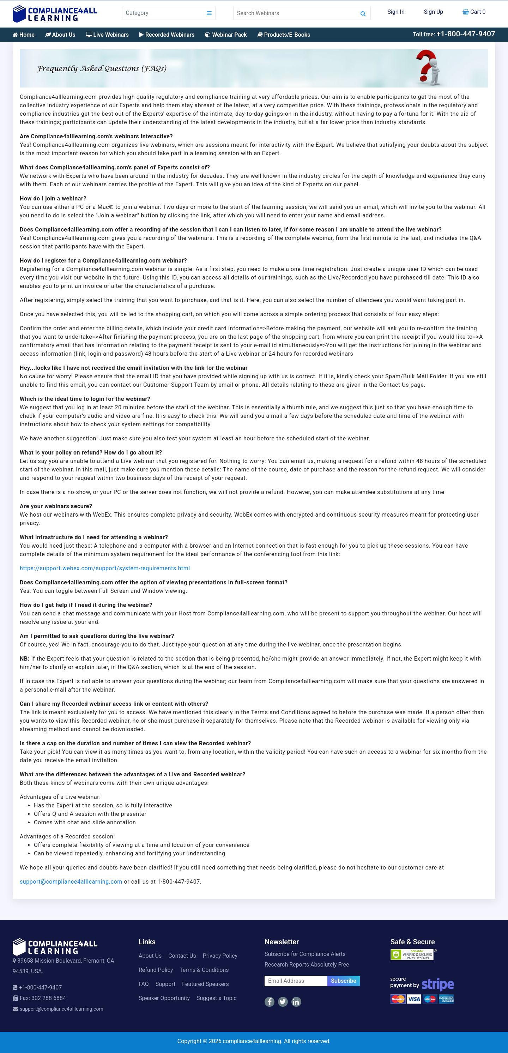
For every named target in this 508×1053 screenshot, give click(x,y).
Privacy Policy (220, 955)
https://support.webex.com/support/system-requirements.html (105, 568)
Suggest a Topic (216, 998)
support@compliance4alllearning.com (71, 881)
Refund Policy (156, 970)
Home (24, 34)
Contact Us (182, 955)
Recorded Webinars (166, 34)
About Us (60, 34)
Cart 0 (473, 11)
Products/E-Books (284, 34)
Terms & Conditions (204, 970)
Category (137, 13)
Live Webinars (107, 34)
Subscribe (343, 980)
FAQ (144, 984)
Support (165, 984)
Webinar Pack (226, 34)
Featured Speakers (205, 984)
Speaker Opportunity (164, 998)
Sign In (395, 11)
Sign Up (433, 11)
